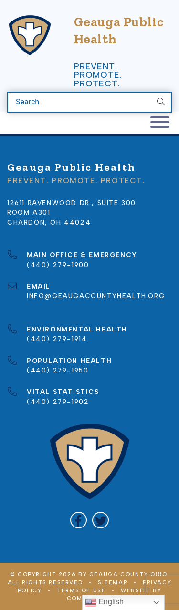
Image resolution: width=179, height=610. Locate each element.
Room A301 (28, 212)
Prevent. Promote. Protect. (98, 75)
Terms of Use (81, 590)
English (104, 602)
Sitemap (112, 582)
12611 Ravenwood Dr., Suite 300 (71, 203)
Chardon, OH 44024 (49, 222)
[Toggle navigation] (160, 123)
